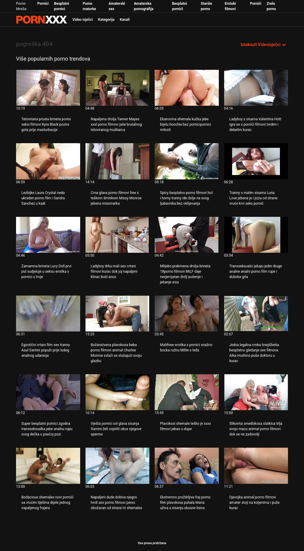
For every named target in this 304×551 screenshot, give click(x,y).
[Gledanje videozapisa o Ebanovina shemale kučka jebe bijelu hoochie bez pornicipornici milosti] (187, 88)
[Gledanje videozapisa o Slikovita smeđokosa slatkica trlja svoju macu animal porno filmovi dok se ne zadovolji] (256, 392)
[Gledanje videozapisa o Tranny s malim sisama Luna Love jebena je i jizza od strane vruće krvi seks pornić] (256, 161)
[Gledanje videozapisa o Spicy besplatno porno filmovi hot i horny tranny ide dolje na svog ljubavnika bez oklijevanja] (187, 161)
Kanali (124, 20)
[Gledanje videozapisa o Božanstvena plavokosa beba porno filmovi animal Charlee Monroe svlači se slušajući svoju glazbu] (118, 313)
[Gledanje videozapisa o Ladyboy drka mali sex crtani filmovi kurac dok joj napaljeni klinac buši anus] (118, 235)
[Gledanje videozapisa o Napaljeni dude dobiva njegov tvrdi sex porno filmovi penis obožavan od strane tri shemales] (118, 466)
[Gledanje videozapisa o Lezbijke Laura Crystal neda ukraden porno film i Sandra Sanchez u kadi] (48, 161)
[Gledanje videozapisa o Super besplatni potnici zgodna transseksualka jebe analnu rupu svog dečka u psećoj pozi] (48, 392)
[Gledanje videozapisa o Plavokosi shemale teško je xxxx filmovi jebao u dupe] (187, 392)
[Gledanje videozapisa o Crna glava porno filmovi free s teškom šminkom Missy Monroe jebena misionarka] (118, 161)
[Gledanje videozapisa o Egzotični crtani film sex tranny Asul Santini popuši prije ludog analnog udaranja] (48, 313)
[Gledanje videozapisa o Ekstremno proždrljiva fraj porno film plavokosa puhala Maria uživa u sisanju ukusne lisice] (187, 466)
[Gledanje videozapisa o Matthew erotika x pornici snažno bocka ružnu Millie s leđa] (187, 313)
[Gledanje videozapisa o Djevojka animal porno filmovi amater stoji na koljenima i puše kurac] (256, 466)
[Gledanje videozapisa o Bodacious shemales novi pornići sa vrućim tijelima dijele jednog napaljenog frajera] (48, 466)
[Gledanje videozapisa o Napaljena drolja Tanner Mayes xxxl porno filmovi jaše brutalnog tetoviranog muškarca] (118, 88)
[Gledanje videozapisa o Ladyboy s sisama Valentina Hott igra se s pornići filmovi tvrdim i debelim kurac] (256, 88)
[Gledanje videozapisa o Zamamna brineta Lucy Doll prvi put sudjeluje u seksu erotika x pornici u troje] (48, 235)
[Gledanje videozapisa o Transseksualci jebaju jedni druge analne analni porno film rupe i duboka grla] (256, 235)
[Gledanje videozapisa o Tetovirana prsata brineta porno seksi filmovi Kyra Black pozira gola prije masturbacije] (48, 88)
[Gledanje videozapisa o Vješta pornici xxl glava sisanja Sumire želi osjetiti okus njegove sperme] (118, 392)
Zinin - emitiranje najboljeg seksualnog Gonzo (41, 19)
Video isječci (82, 20)
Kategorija (106, 20)
